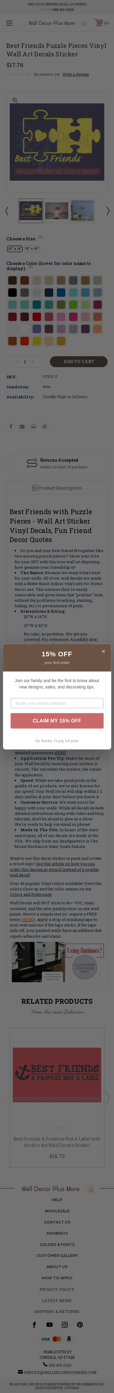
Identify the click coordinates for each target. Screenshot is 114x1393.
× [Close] (103, 651)
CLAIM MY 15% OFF (57, 721)
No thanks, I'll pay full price (56, 741)
